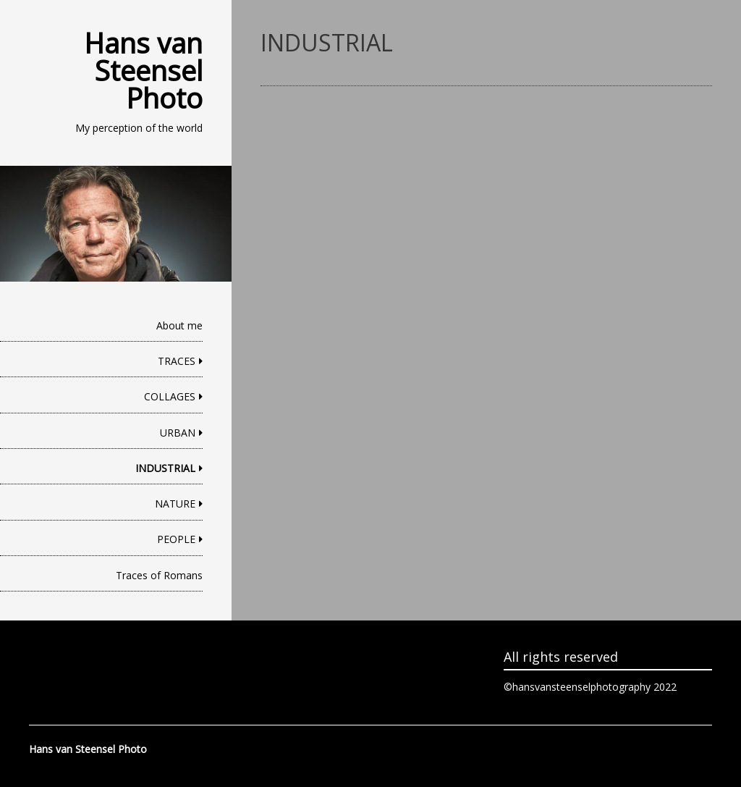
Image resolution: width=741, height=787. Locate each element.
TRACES (176, 361)
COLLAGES (169, 396)
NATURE (175, 503)
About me (179, 325)
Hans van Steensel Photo (143, 70)
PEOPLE (176, 539)
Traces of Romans (159, 575)
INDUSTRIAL (165, 468)
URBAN (177, 432)
